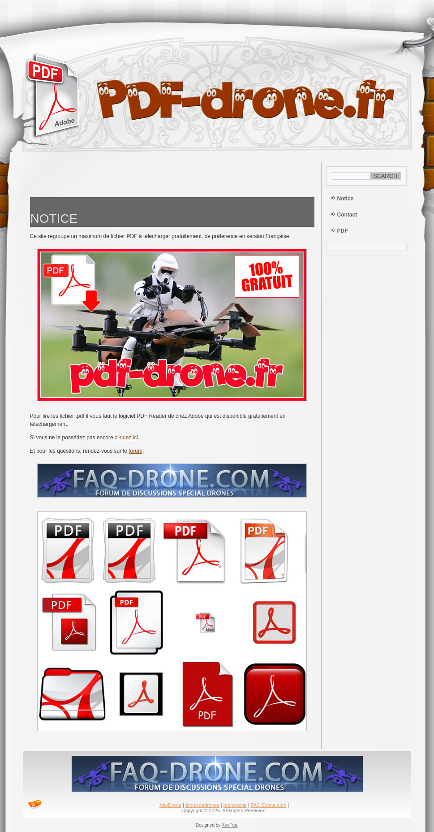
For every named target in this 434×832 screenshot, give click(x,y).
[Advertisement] (172, 177)
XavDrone (170, 805)
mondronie (235, 805)
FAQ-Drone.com (268, 805)
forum (135, 451)
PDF (342, 231)
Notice (345, 198)
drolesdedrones (202, 805)
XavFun (229, 825)
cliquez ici (126, 437)
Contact (347, 215)
